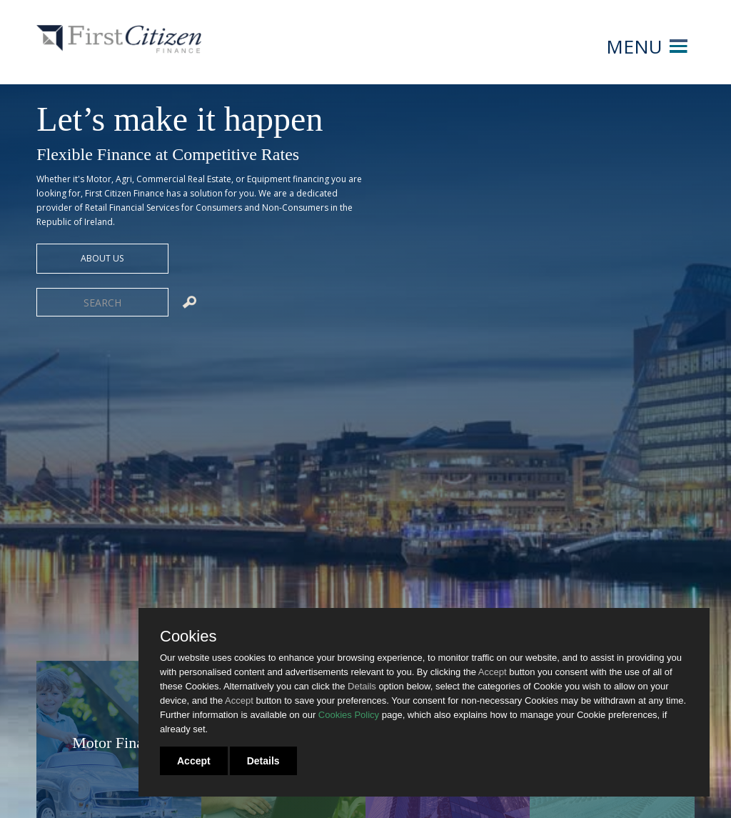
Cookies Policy (348, 714)
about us (102, 258)
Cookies (188, 636)
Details (263, 761)
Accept (194, 761)
